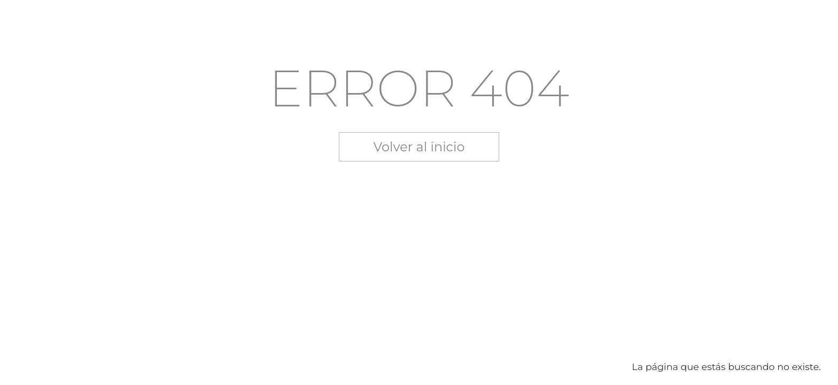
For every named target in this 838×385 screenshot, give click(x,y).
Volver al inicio (419, 147)
